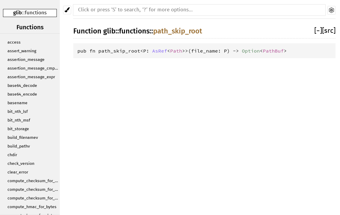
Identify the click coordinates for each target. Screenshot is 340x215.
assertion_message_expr (31, 77)
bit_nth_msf (18, 120)
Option (251, 51)
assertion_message (26, 60)
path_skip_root (177, 31)
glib (17, 13)
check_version (20, 164)
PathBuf (273, 51)
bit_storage (18, 129)
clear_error (17, 172)
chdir (12, 155)
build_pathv (18, 146)
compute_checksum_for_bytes (33, 181)
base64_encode (22, 94)
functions (36, 13)
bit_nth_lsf (17, 112)
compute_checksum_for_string (33, 198)
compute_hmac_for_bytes (32, 207)
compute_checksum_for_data (33, 190)
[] (318, 30)
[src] (329, 30)
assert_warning (21, 51)
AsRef (159, 51)
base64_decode (22, 86)
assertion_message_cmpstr (33, 68)
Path (176, 51)
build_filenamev (22, 138)
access (14, 42)
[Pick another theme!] (67, 10)
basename (17, 103)
